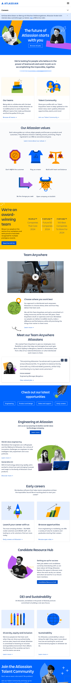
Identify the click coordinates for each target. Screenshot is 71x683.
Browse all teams (10, 117)
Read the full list (9, 243)
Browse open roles (45, 539)
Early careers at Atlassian (12, 539)
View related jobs (27, 380)
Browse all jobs (35, 46)
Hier (31, 18)
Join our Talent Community (48, 117)
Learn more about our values (35, 141)
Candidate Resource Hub (47, 582)
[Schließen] (67, 15)
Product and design (26, 403)
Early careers (61, 403)
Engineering (9, 403)
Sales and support (44, 403)
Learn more (29, 327)
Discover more (7, 475)
